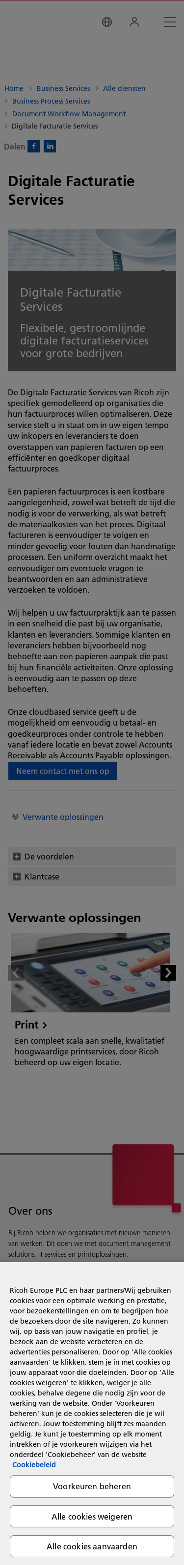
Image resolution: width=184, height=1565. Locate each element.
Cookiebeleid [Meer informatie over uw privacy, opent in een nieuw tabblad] (34, 1464)
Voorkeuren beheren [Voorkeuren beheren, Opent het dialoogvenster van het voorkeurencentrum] (92, 1486)
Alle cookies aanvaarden (92, 1546)
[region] (92, 1413)
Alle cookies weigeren (92, 1516)
